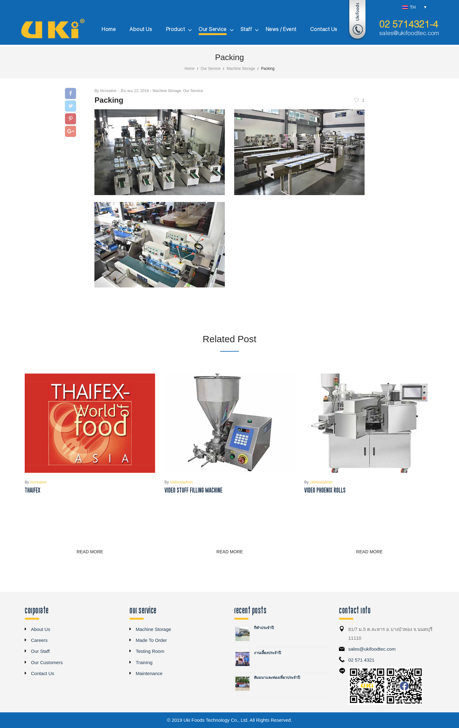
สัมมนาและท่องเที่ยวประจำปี (277, 677)
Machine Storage (241, 68)
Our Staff (40, 651)
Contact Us (42, 673)
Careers (39, 640)
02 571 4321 (361, 660)
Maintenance (149, 673)
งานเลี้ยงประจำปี (267, 653)
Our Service (210, 68)
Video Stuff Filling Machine (193, 490)
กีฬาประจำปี (264, 628)
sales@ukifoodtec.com (409, 33)
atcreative (105, 91)
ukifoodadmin (178, 482)
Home (189, 68)
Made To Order (151, 640)
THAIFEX (32, 490)
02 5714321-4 (408, 25)
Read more (90, 551)
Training (144, 662)
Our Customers (47, 662)
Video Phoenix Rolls (325, 490)
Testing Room (150, 651)
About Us (40, 629)
